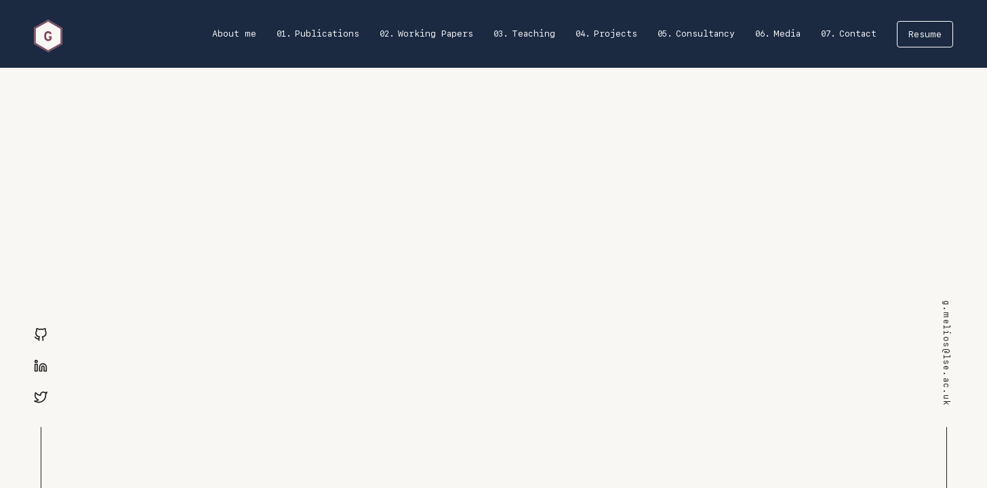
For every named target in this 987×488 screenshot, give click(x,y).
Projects (615, 33)
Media (787, 33)
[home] (48, 34)
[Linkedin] (40, 366)
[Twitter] (40, 397)
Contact (858, 33)
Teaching (533, 33)
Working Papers (435, 33)
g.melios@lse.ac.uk (946, 353)
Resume (925, 34)
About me (234, 33)
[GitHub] (40, 335)
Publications (327, 33)
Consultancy (705, 33)
